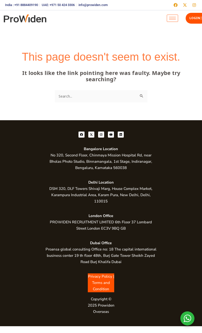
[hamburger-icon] (172, 18)
